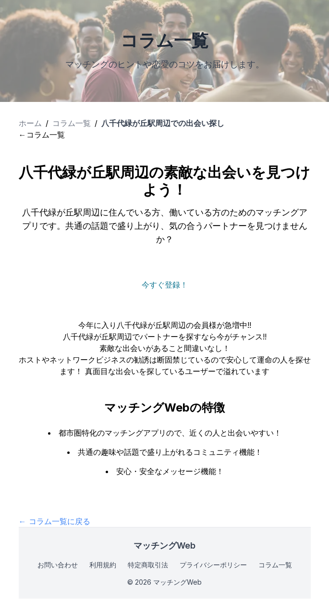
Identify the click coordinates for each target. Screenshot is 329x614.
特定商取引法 (148, 565)
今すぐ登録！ (165, 284)
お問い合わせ (57, 565)
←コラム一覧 (42, 134)
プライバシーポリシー (213, 565)
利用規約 (102, 565)
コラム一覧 (71, 123)
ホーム (30, 123)
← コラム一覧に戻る (54, 521)
